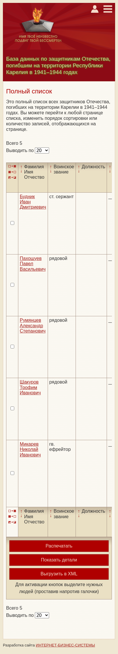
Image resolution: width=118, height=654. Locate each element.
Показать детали (59, 559)
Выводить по (20, 150)
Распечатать (59, 545)
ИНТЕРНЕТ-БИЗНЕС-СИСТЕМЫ (65, 645)
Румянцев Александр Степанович (33, 325)
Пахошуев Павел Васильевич (33, 264)
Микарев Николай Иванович (30, 449)
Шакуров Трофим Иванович (30, 387)
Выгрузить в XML (59, 573)
